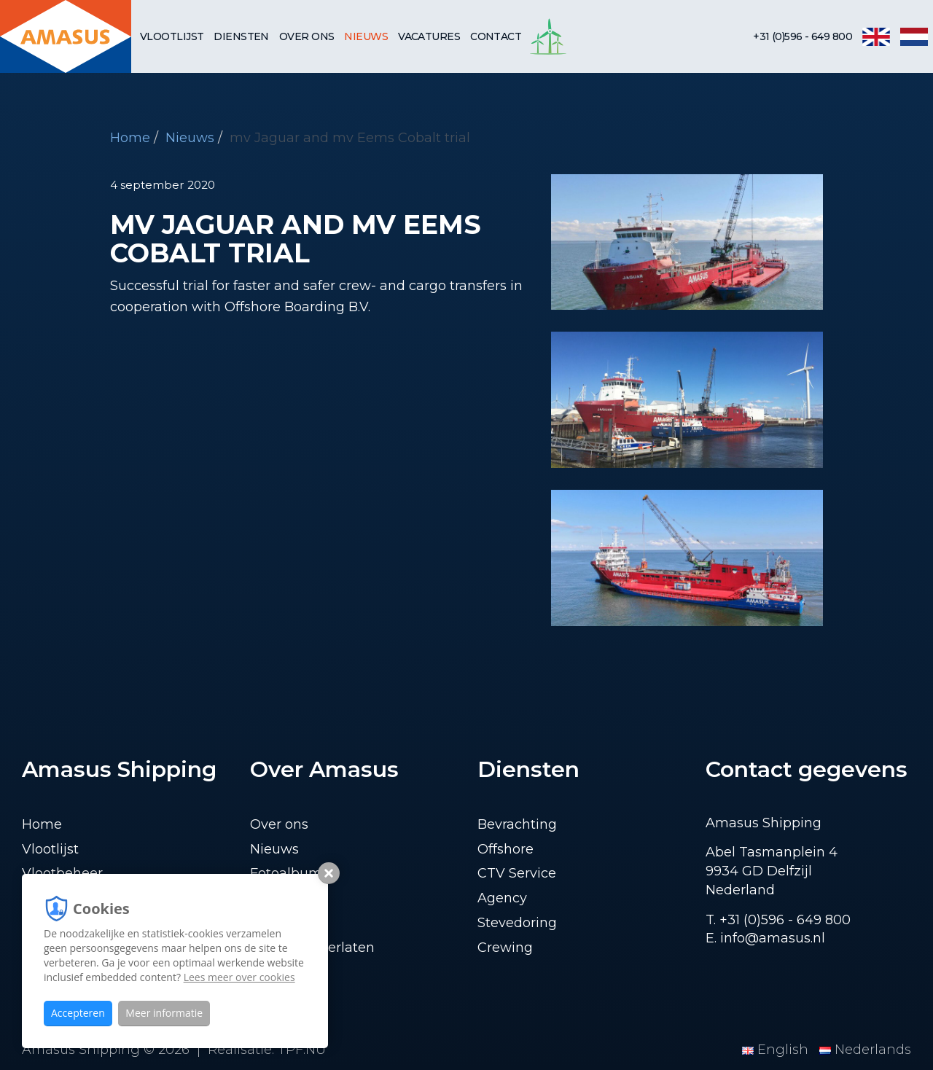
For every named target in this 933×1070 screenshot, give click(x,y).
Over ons (307, 36)
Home (130, 138)
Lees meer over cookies (239, 977)
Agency (502, 898)
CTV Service (516, 873)
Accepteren (78, 1013)
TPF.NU (302, 1050)
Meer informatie (164, 1013)
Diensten (241, 36)
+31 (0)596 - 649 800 (802, 36)
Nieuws (366, 36)
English (777, 1050)
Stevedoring (517, 923)
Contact (495, 36)
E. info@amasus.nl (765, 938)
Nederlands (865, 1050)
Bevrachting (517, 824)
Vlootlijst (171, 36)
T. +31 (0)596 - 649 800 (778, 920)
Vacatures (429, 36)
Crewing (505, 948)
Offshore (505, 849)
